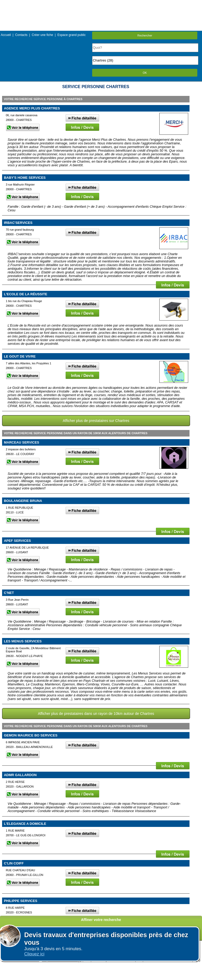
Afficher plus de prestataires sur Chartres (96, 421)
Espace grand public (71, 35)
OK (145, 72)
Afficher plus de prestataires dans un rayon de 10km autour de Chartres (96, 713)
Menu (101, 4)
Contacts (21, 35)
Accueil (6, 35)
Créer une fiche (42, 35)
